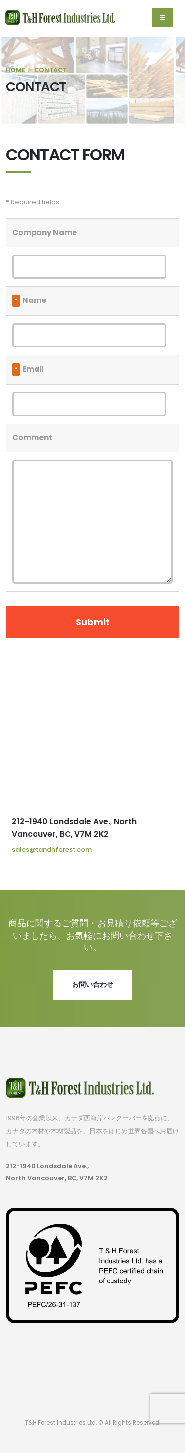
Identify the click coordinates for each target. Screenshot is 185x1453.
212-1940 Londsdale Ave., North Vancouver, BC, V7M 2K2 (57, 1172)
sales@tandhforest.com (52, 849)
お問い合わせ (92, 984)
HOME (15, 70)
